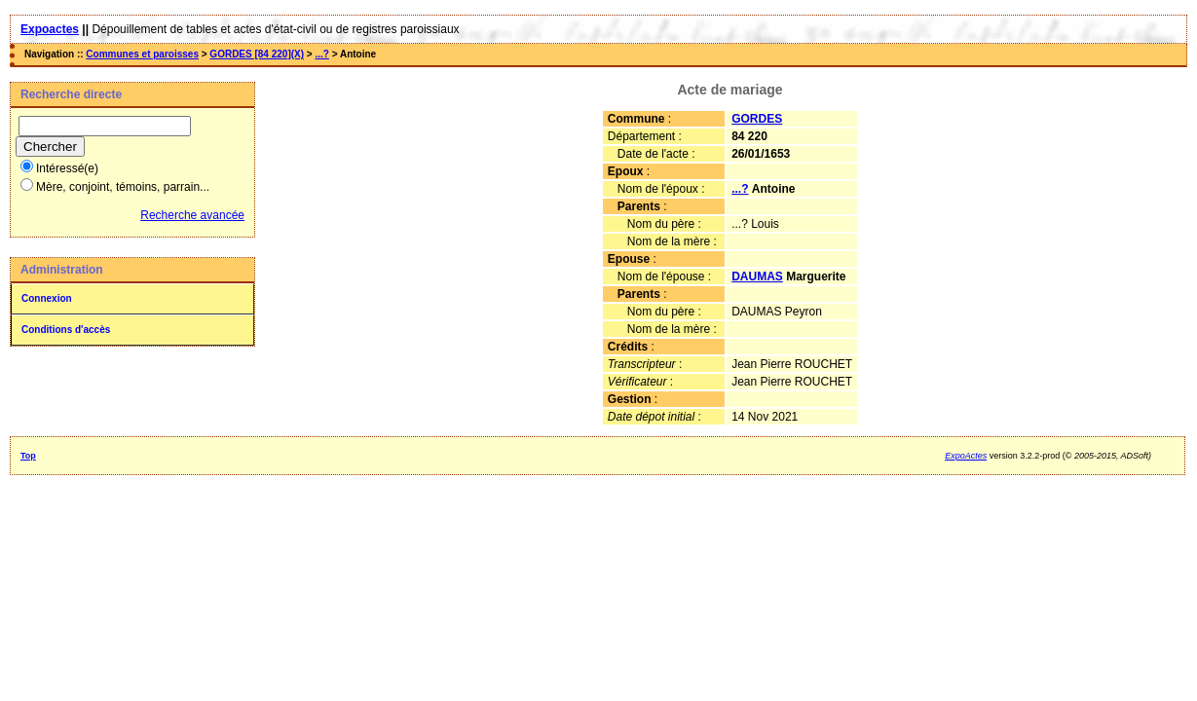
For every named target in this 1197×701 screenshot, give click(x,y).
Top (28, 456)
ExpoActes (966, 456)
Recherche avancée (192, 215)
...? (321, 54)
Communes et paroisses (142, 54)
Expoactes (49, 29)
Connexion (46, 298)
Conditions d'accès (65, 329)
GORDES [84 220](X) (256, 54)
